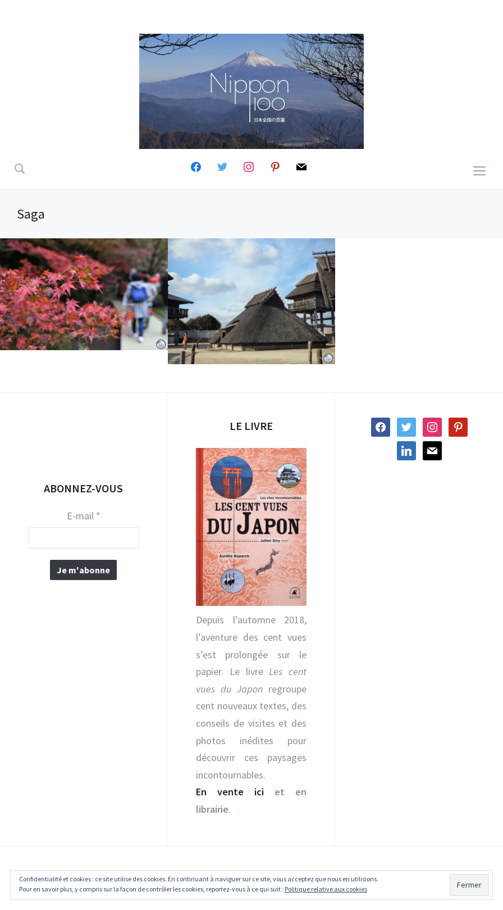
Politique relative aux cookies (326, 889)
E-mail (83, 516)
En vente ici (230, 791)
